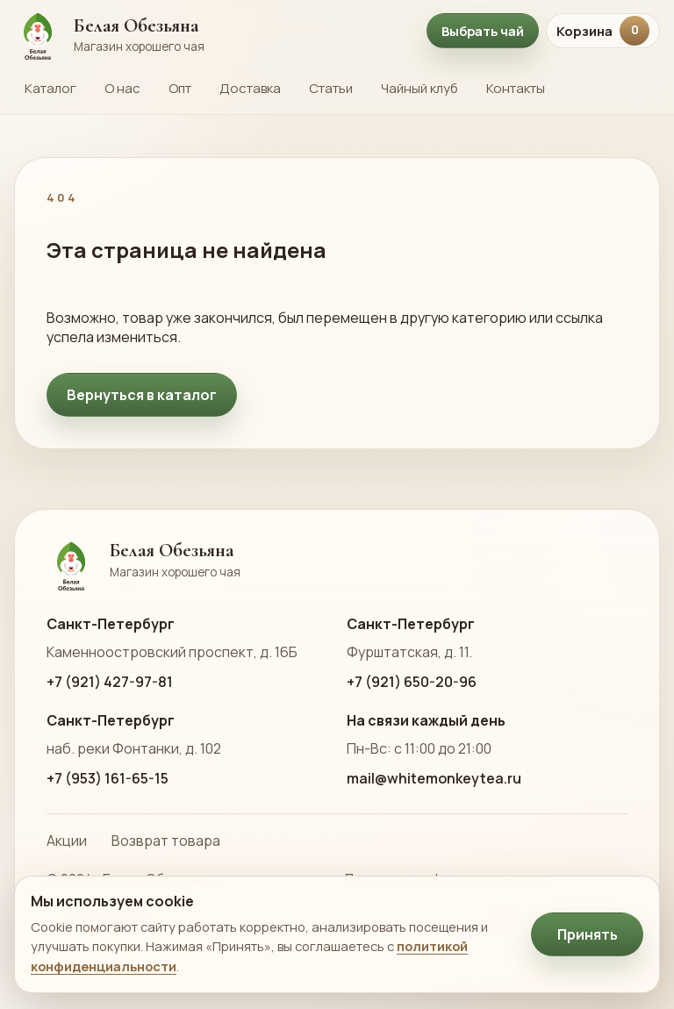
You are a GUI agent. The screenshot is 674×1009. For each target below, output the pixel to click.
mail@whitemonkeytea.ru (434, 778)
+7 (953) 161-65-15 (107, 778)
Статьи (331, 88)
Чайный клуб (419, 88)
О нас (122, 88)
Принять (587, 934)
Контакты (515, 88)
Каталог (50, 88)
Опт (179, 88)
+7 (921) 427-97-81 (110, 681)
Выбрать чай (482, 30)
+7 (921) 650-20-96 (412, 681)
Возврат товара (165, 840)
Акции (67, 840)
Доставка (250, 88)
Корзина (602, 31)
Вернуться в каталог (142, 394)
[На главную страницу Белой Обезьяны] (211, 30)
